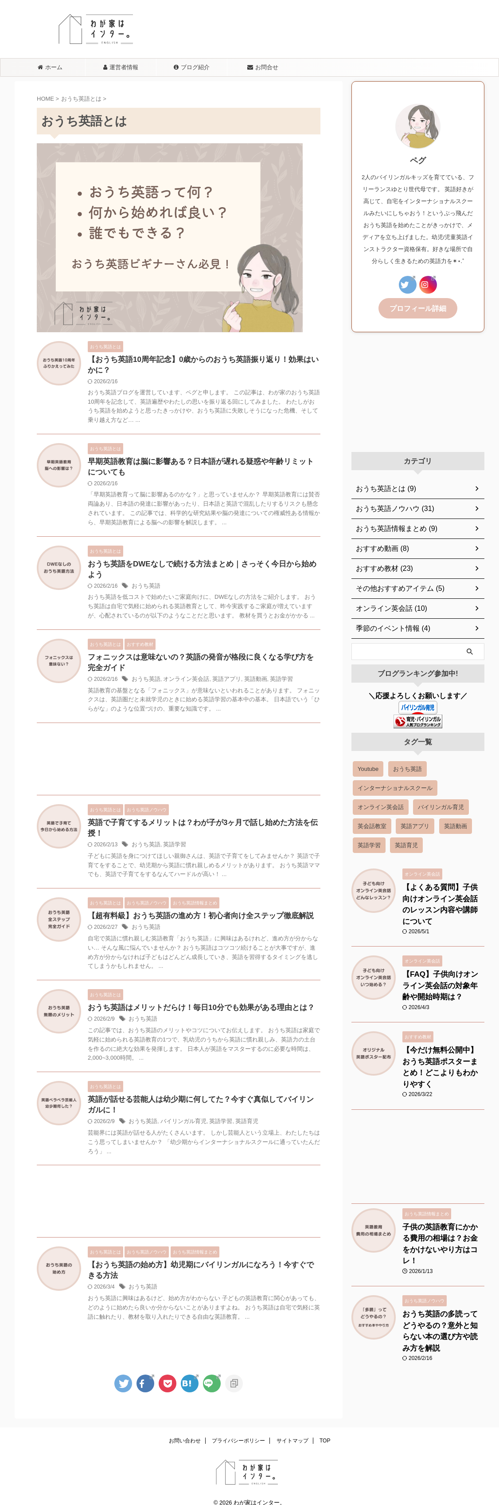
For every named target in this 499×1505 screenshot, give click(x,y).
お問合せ (262, 67)
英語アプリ (220, 674)
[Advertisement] (178, 756)
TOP (325, 1430)
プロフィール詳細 (418, 307)
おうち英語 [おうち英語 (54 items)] (407, 767)
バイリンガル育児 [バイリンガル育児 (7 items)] (441, 805)
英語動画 (246, 674)
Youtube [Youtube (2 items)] (368, 767)
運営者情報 (120, 67)
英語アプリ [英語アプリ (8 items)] (415, 824)
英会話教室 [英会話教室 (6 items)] (372, 824)
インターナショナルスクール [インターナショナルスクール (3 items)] (395, 786)
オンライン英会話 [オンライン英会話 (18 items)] (381, 805)
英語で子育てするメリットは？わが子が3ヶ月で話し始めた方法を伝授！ (203, 818)
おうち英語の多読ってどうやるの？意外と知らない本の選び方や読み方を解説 (442, 1272)
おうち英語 (145, 580)
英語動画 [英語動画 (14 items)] (455, 824)
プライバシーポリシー (238, 1430)
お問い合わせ (185, 1430)
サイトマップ (292, 1430)
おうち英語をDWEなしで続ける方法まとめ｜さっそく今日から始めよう (202, 568)
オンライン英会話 (182, 674)
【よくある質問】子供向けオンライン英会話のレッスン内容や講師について (442, 895)
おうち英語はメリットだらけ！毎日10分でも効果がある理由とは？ (194, 994)
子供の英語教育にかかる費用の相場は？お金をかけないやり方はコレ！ (442, 1200)
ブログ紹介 (192, 67)
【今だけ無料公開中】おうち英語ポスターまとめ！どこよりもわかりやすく (442, 1039)
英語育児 (238, 1110)
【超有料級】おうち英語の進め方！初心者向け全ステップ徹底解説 (194, 901)
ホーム (50, 67)
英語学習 (270, 674)
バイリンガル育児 (179, 1110)
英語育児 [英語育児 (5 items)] (406, 844)
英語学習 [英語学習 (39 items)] (369, 844)
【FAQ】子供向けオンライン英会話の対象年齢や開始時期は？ (442, 967)
